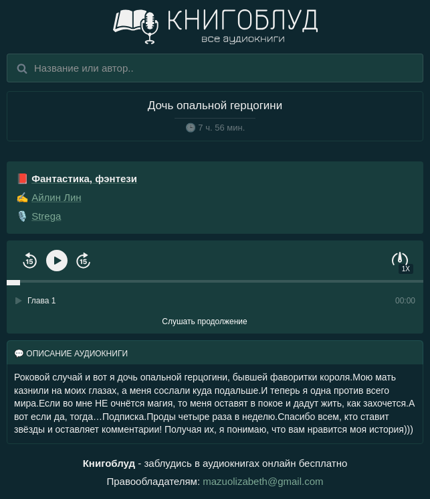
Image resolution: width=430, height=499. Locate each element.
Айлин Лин (56, 197)
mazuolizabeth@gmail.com (263, 481)
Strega (46, 216)
